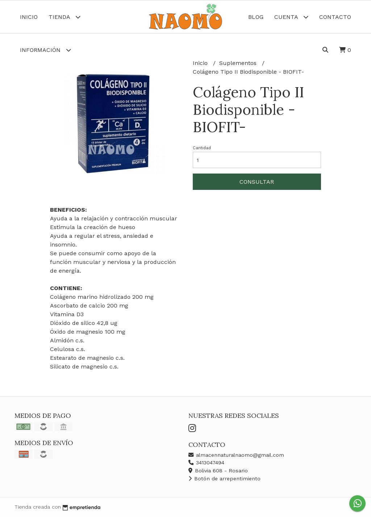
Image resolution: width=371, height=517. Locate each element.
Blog (255, 16)
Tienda (64, 16)
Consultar (256, 181)
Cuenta (291, 16)
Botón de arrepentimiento (224, 478)
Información (45, 49)
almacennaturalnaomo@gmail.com (236, 455)
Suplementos (238, 63)
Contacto (335, 16)
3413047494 (206, 462)
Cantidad (202, 148)
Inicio (29, 16)
